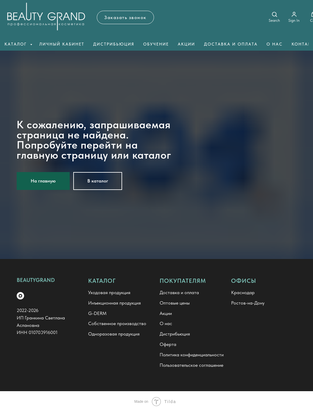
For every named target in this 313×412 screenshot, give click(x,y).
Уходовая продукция (109, 292)
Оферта (168, 344)
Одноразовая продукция (114, 334)
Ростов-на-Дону (247, 303)
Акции (186, 44)
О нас (275, 44)
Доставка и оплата (231, 44)
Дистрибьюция (113, 44)
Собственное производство (117, 323)
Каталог (16, 44)
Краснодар (243, 292)
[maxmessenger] (20, 295)
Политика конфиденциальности (192, 355)
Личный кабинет (61, 44)
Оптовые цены (175, 303)
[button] (125, 17)
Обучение (156, 44)
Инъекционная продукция (114, 303)
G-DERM (97, 313)
